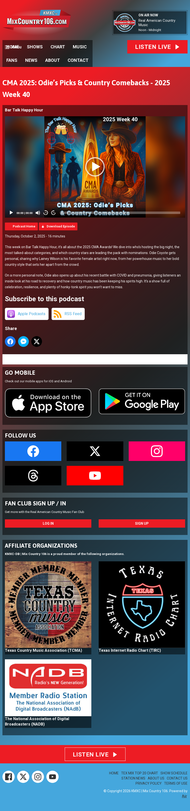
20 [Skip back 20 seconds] (46, 213)
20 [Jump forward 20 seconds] (54, 213)
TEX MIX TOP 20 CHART (139, 773)
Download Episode (61, 226)
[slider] (120, 213)
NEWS (31, 60)
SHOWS (35, 46)
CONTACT (78, 60)
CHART (58, 46)
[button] (95, 167)
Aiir (184, 796)
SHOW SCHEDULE (174, 773)
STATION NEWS (133, 778)
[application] (95, 167)
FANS (11, 60)
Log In (48, 523)
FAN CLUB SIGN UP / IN (35, 503)
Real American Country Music (156, 22)
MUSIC (80, 46)
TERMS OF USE (176, 783)
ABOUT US (156, 778)
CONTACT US (177, 778)
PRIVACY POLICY (149, 783)
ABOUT (52, 60)
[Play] (11, 212)
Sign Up (142, 523)
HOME (12, 46)
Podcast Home (24, 226)
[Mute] (37, 212)
